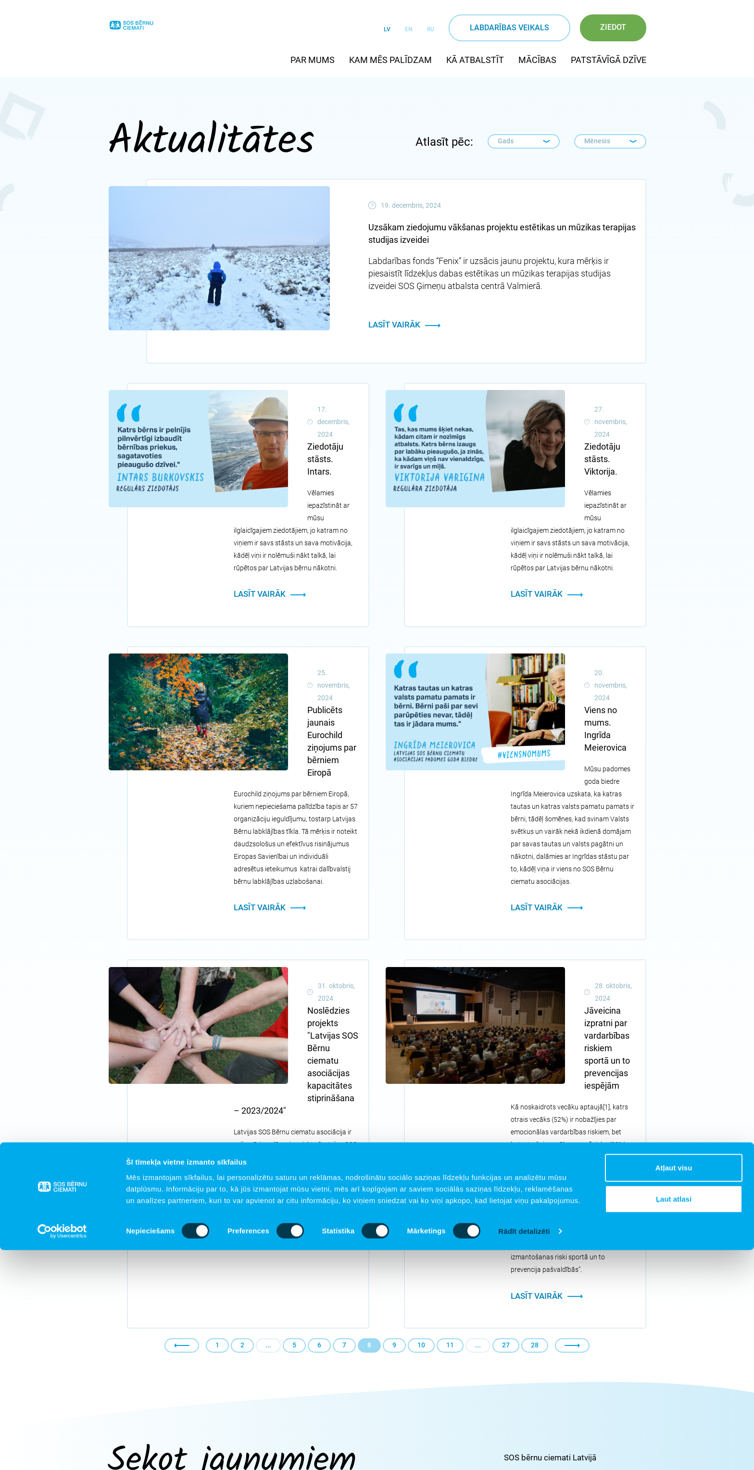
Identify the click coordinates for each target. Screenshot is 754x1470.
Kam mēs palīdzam (390, 60)
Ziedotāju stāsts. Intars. (279, 407)
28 (535, 1092)
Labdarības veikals (509, 27)
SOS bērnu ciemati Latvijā (550, 1204)
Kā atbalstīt (475, 60)
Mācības (537, 60)
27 (506, 1092)
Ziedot (613, 27)
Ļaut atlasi (673, 1419)
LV (387, 29)
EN (409, 29)
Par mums (312, 60)
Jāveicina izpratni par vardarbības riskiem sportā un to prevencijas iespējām (572, 833)
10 (421, 1092)
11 (450, 1092)
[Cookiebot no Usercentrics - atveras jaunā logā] (62, 1451)
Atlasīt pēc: (444, 142)
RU (430, 29)
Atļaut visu (673, 1387)
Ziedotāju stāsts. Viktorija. (560, 407)
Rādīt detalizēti (524, 1451)
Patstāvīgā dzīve (608, 60)
